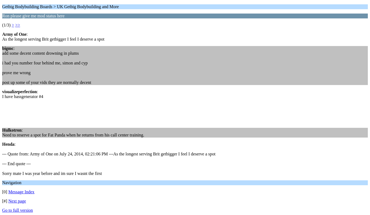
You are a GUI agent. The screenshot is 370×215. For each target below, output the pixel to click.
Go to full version (17, 210)
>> (17, 25)
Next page (17, 201)
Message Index (21, 192)
